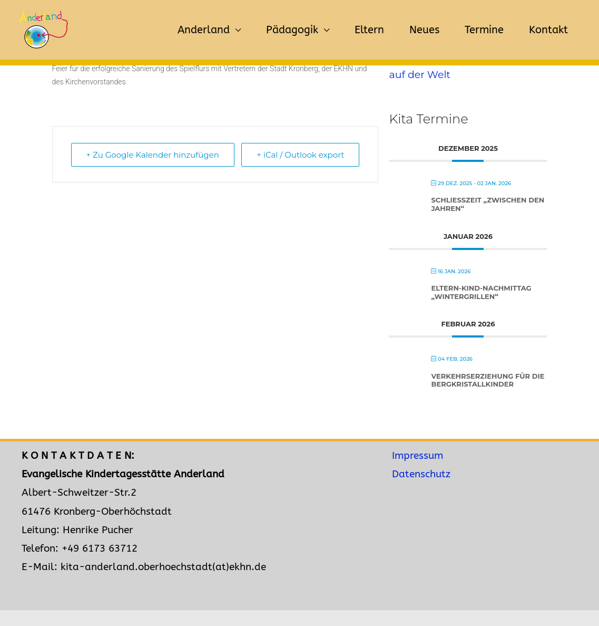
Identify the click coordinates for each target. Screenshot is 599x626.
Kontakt (548, 30)
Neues (424, 30)
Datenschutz (421, 474)
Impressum (417, 455)
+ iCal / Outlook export (300, 155)
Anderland (204, 30)
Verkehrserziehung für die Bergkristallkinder (487, 380)
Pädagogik (292, 30)
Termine (484, 30)
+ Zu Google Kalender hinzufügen (152, 155)
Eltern (369, 30)
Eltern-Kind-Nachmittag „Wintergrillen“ (481, 292)
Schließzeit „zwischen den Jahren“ (487, 204)
